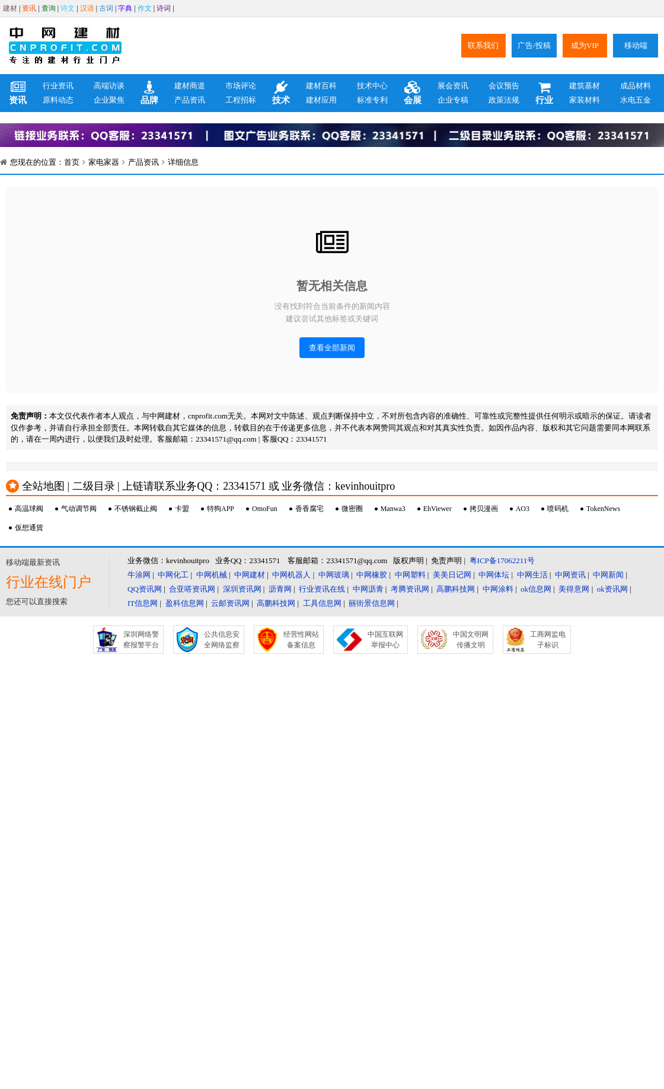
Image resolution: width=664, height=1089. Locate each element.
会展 (412, 93)
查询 (49, 8)
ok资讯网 (612, 589)
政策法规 (504, 99)
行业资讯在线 (322, 589)
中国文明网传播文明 (471, 639)
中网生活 (532, 574)
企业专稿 (453, 99)
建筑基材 (584, 85)
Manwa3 (393, 508)
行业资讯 (58, 85)
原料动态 (58, 99)
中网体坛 (493, 574)
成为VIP (585, 45)
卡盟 (182, 508)
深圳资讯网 (242, 589)
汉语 (87, 8)
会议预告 (504, 85)
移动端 (635, 45)
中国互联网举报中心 (385, 639)
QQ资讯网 (144, 589)
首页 (71, 162)
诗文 (67, 8)
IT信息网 (142, 603)
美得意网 (573, 589)
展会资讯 (453, 85)
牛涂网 (139, 574)
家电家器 (103, 162)
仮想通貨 (29, 527)
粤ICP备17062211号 (502, 560)
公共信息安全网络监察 (222, 639)
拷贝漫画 (484, 508)
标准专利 (372, 99)
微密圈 (352, 508)
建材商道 (189, 85)
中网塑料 (410, 574)
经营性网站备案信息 (301, 639)
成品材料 (635, 85)
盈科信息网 (184, 603)
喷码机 (558, 508)
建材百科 (321, 85)
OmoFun (264, 508)
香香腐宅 (309, 508)
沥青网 (280, 589)
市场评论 (240, 85)
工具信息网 (322, 603)
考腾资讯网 (410, 589)
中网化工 (173, 574)
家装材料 (584, 99)
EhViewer (437, 508)
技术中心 (372, 85)
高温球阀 (29, 508)
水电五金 (635, 99)
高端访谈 (109, 85)
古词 (106, 8)
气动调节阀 (79, 508)
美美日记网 (452, 574)
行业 (544, 93)
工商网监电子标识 (548, 639)
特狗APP (220, 508)
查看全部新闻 (332, 347)
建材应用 (321, 99)
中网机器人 (291, 574)
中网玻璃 (333, 574)
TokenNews (603, 508)
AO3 (522, 508)
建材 (10, 8)
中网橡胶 (371, 574)
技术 (281, 93)
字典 (125, 8)
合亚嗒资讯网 (192, 589)
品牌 (149, 93)
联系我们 (483, 45)
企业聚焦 (109, 99)
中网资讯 (570, 574)
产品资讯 (189, 99)
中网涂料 (498, 589)
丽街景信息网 (372, 603)
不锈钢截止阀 (135, 508)
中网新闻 (608, 574)
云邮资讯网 (230, 603)
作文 (145, 8)
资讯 (29, 8)
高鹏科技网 (455, 589)
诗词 (164, 8)
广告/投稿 (534, 45)
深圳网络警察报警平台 (141, 639)
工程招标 (240, 99)
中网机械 (211, 574)
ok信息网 (536, 589)
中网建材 (249, 574)
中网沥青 (368, 589)
